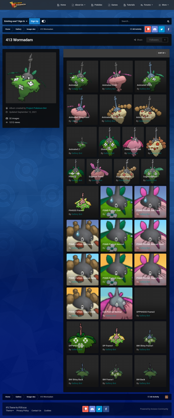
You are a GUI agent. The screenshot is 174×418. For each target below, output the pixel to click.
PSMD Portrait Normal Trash (150, 244)
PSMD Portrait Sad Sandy (81, 244)
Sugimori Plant (150, 176)
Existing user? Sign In (15, 21)
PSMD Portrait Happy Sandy (82, 312)
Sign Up (34, 21)
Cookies (47, 411)
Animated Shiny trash (79, 117)
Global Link (106, 149)
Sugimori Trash (96, 176)
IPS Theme (10, 407)
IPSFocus (22, 407)
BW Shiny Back (76, 379)
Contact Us (36, 411)
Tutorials (149, 8)
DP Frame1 (108, 345)
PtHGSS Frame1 (76, 210)
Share (138, 40)
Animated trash (109, 85)
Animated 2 (74, 149)
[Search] (134, 21)
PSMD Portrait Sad (111, 210)
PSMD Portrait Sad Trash (148, 210)
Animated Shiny (144, 85)
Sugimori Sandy (123, 176)
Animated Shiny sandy (112, 117)
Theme (10, 411)
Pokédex (116, 8)
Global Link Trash (132, 149)
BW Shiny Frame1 (145, 345)
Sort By (162, 53)
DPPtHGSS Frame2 (146, 312)
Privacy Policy (23, 411)
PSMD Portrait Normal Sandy (82, 278)
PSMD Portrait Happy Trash (150, 278)
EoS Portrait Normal (112, 312)
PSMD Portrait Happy (113, 278)
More (164, 8)
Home (81, 8)
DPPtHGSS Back (76, 345)
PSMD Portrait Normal (113, 244)
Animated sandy (143, 117)
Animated (73, 85)
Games (132, 8)
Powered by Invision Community (154, 409)
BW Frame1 (108, 379)
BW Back (141, 379)
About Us (97, 8)
